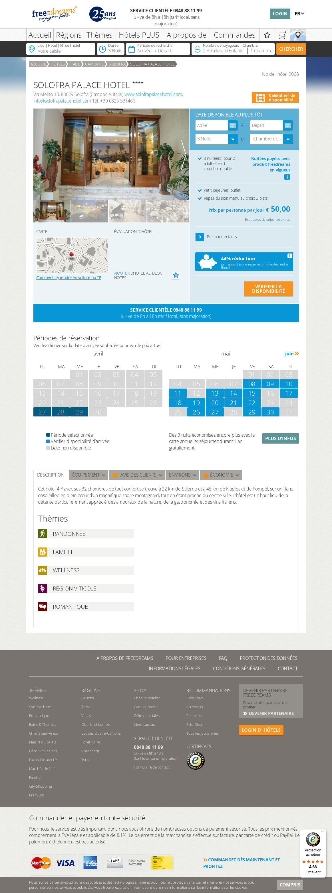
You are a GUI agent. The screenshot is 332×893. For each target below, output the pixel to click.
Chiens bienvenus (43, 733)
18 (178, 402)
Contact (287, 668)
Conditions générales (239, 668)
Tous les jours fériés (202, 733)
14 (233, 393)
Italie (75, 64)
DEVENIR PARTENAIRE (271, 713)
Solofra (117, 64)
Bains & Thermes (43, 724)
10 (289, 383)
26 (196, 412)
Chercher (291, 49)
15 (252, 393)
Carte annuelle (146, 706)
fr (298, 14)
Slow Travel (195, 697)
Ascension (194, 706)
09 (270, 383)
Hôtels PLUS (139, 35)
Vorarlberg (90, 750)
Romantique (39, 715)
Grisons (87, 697)
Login (280, 14)
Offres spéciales (146, 715)
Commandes (234, 35)
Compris (290, 885)
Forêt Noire (90, 742)
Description (51, 475)
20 (215, 402)
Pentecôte (194, 715)
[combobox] (216, 139)
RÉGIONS (90, 690)
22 (252, 402)
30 (270, 412)
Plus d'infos (280, 438)
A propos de (186, 35)
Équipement (86, 475)
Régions (69, 35)
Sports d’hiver (40, 706)
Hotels (58, 64)
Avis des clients (134, 475)
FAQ (223, 658)
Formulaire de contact (152, 767)
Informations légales (174, 668)
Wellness (36, 697)
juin (289, 353)
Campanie (94, 64)
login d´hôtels (261, 730)
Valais (86, 715)
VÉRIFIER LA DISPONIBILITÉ (268, 288)
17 (289, 393)
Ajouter (122, 273)
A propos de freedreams (124, 658)
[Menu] (322, 832)
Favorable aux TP (43, 759)
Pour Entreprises (186, 658)
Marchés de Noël (43, 768)
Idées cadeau (144, 724)
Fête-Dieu (194, 724)
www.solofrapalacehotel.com (153, 94)
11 (178, 393)
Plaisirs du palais (42, 742)
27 (215, 412)
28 (61, 412)
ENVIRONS (180, 475)
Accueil (40, 35)
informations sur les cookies (225, 887)
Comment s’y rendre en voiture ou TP (68, 277)
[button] (200, 237)
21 (233, 402)
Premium (36, 795)
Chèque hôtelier (147, 697)
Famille (35, 777)
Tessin (86, 706)
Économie (218, 475)
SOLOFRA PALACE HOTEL (152, 64)
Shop (140, 690)
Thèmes (99, 35)
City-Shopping (40, 786)
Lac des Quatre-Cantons (100, 733)
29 (79, 412)
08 (252, 383)
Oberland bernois (95, 724)
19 (196, 402)
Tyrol (85, 759)
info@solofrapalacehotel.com (62, 101)
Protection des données (268, 658)
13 (215, 393)
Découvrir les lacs (43, 750)
